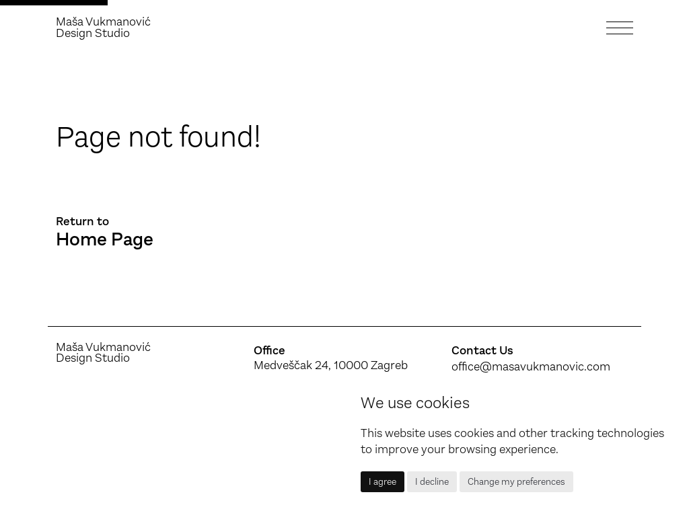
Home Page (104, 239)
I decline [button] (432, 481)
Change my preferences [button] (516, 481)
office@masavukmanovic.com (530, 366)
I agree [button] (382, 481)
